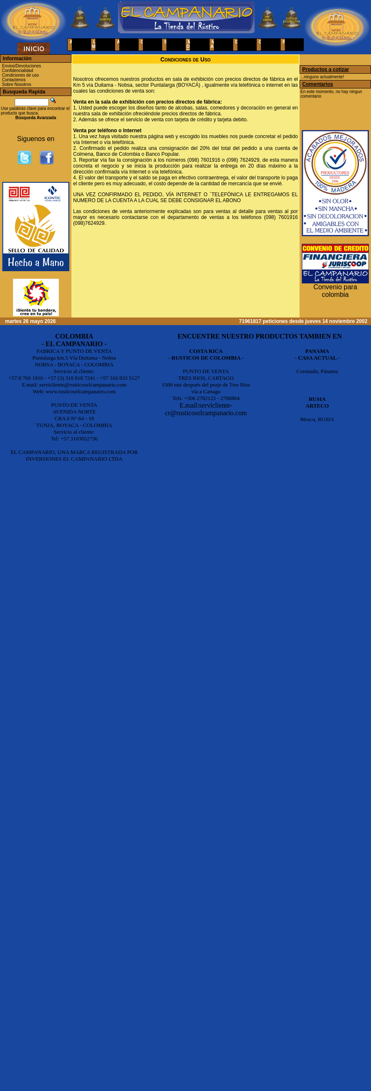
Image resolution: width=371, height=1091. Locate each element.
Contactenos (14, 79)
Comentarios (317, 84)
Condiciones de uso (20, 75)
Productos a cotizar (325, 69)
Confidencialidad (17, 70)
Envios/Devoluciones (21, 66)
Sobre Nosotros (16, 84)
